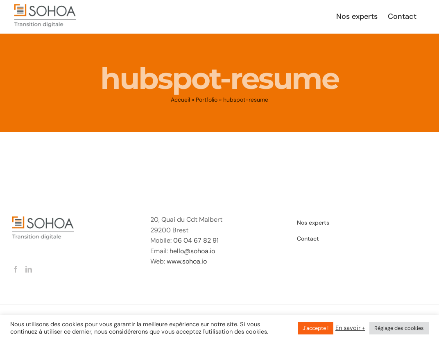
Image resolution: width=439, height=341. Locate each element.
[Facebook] (15, 269)
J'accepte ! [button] (315, 328)
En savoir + (350, 328)
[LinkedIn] (28, 269)
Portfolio (206, 99)
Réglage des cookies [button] (399, 328)
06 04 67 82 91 (196, 240)
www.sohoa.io (187, 261)
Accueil (180, 99)
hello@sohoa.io (192, 251)
